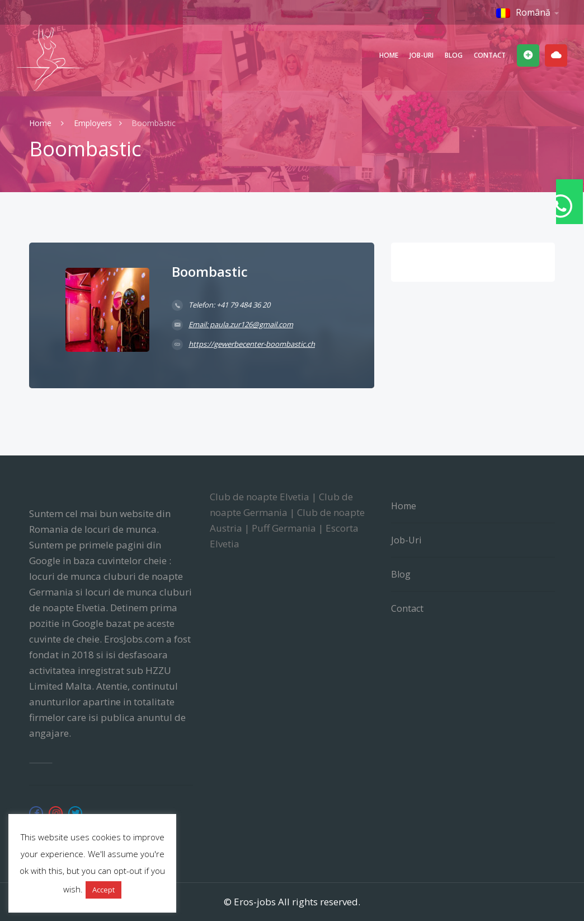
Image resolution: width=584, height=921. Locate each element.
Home (388, 55)
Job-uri (421, 55)
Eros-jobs (255, 901)
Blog (454, 55)
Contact (490, 55)
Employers (93, 123)
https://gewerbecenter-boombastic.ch (252, 344)
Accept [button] (103, 890)
